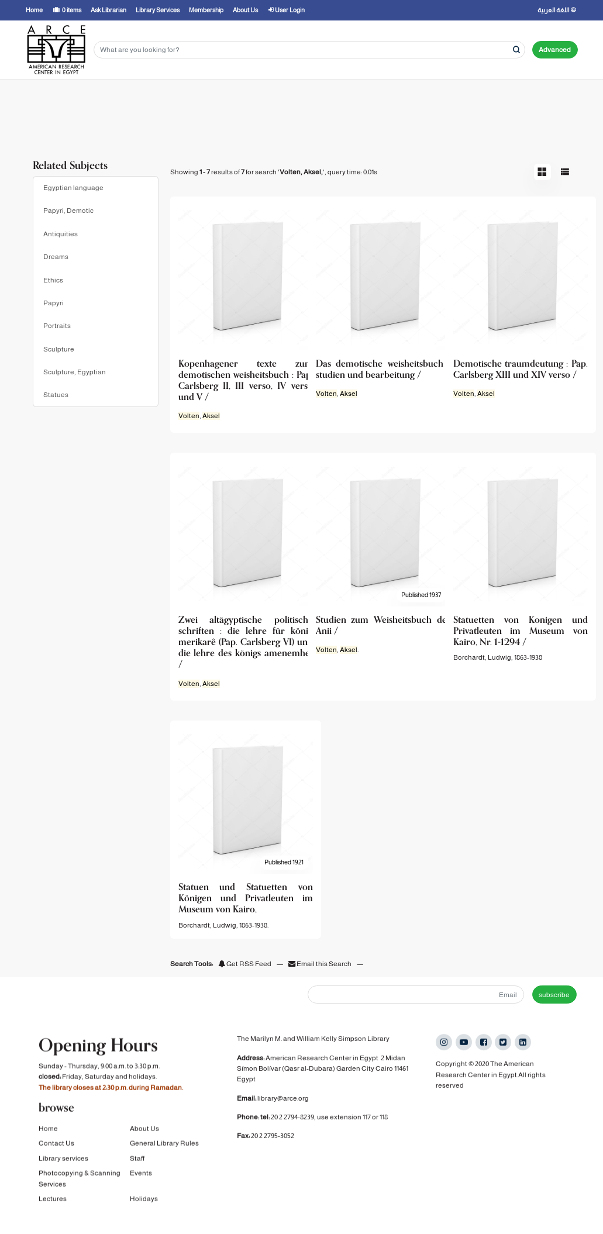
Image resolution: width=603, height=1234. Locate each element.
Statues (55, 395)
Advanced (555, 50)
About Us (144, 1139)
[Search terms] (309, 50)
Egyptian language (73, 188)
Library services (63, 1168)
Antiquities (60, 234)
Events (141, 1183)
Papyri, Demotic (68, 210)
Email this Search (320, 964)
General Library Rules (164, 1153)
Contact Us (56, 1153)
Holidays (144, 1209)
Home (48, 1139)
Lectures (53, 1209)
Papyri (53, 303)
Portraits (57, 326)
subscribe (554, 995)
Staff (137, 1168)
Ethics (53, 280)
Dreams (55, 257)
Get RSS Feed (244, 964)
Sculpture (58, 349)
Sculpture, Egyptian (74, 372)
